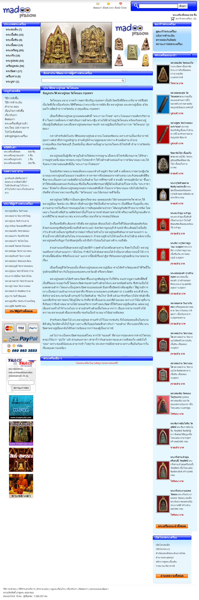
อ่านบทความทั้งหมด (171, 575)
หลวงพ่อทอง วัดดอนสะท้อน (18, 261)
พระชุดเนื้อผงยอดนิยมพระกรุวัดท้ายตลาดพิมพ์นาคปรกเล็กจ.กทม (181, 190)
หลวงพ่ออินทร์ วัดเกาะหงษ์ (17, 256)
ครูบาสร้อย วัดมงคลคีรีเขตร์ (18, 226)
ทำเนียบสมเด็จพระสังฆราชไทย (170, 553)
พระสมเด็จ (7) (14, 29)
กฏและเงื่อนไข (57, 589)
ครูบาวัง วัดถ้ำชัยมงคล (15, 296)
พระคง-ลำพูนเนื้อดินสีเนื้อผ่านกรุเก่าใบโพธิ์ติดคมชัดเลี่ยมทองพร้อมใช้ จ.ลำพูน (181, 220)
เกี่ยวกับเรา (72, 589)
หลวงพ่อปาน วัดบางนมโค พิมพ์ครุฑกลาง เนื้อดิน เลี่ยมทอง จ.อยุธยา (181, 370)
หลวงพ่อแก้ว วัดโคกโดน (16, 241)
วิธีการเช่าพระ (10, 589)
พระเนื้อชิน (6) (14, 39)
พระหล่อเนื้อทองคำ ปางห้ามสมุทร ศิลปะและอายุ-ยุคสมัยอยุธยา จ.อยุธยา (181, 280)
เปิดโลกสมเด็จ (163, 545)
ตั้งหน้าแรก (108, 8)
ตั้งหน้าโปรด (121, 8)
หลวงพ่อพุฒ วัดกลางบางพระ (18, 251)
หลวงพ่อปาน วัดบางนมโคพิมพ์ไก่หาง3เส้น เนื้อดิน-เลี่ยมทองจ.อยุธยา (181, 340)
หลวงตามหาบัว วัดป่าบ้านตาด (19, 281)
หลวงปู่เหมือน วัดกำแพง (16, 211)
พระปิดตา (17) (14, 71)
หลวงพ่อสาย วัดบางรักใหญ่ (17, 216)
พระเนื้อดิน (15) (14, 34)
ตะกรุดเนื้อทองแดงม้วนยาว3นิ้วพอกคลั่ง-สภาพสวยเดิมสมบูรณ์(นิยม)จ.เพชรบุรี (181, 100)
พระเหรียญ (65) (15, 50)
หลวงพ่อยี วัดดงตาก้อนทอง (18, 246)
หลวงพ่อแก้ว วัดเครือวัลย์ (17, 236)
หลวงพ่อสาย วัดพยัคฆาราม (18, 291)
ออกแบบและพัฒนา (99, 589)
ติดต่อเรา (97, 8)
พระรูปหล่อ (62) (15, 60)
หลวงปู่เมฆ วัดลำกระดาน (17, 221)
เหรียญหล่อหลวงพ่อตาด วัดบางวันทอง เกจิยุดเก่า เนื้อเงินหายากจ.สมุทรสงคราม (181, 310)
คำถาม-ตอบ (43, 589)
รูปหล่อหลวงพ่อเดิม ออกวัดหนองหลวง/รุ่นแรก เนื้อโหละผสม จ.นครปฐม (181, 400)
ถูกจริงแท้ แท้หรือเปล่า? (16, 178)
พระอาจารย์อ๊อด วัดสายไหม (18, 276)
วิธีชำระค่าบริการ (26, 589)
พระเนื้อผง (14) (14, 45)
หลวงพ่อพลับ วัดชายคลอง (17, 231)
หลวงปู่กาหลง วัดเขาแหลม (17, 286)
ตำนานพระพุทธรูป (164, 557)
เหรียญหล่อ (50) (15, 66)
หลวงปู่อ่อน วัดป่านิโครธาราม (19, 271)
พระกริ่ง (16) (13, 55)
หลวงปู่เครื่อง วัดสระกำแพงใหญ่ (20, 301)
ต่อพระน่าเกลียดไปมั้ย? (16, 182)
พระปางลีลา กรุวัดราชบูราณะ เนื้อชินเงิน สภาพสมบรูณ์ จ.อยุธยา (181, 250)
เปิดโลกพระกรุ (163, 549)
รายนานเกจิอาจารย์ (165, 566)
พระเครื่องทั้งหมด (172, 526)
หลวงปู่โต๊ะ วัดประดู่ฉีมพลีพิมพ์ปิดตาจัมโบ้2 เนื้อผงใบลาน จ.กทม (181, 160)
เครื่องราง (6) (13, 76)
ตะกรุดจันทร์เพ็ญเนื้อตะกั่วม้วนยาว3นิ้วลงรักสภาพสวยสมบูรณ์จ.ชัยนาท (181, 130)
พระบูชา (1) (12, 81)
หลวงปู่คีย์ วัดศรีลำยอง (15, 306)
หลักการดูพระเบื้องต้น (166, 562)
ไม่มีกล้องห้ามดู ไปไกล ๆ (17, 185)
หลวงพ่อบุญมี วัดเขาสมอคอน (19, 266)
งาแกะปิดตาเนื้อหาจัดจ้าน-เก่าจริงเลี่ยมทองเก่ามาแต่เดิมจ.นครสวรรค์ (181, 70)
